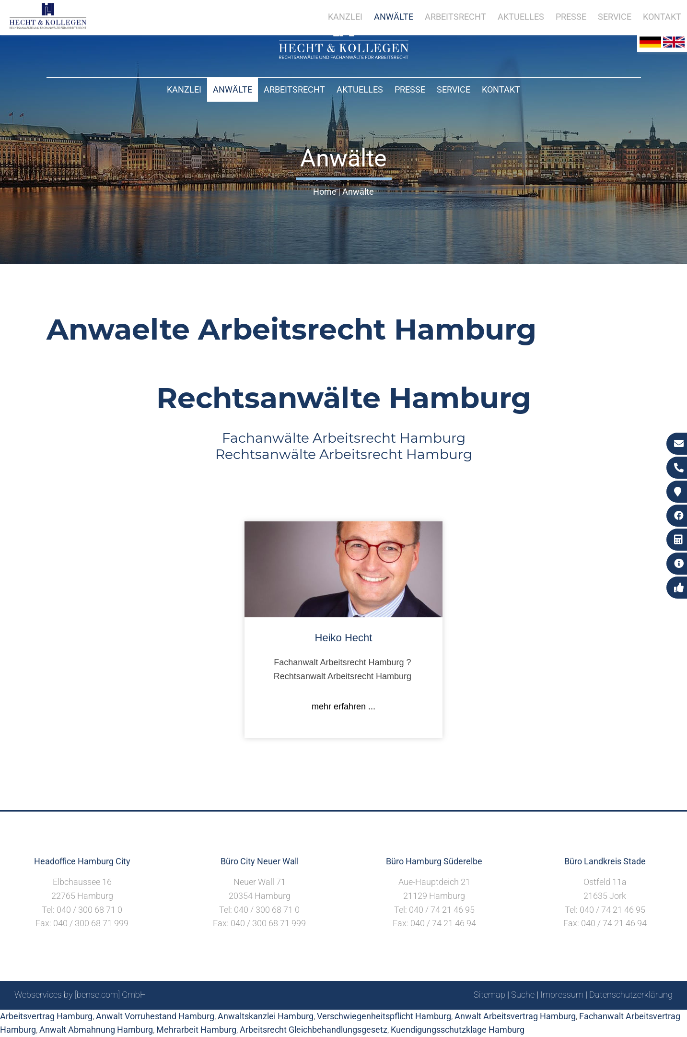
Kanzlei (184, 89)
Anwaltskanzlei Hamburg (266, 1016)
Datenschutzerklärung (631, 995)
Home (325, 192)
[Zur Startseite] (343, 56)
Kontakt (501, 89)
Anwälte (232, 89)
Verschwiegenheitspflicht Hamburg (384, 1016)
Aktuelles (360, 89)
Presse (410, 89)
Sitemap (489, 995)
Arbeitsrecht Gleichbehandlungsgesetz (313, 1030)
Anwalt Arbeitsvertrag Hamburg (515, 1016)
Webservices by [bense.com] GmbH (80, 995)
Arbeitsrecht (294, 89)
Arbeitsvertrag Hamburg (46, 1016)
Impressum (561, 995)
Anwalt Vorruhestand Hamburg (155, 1016)
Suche (523, 995)
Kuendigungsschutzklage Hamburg (457, 1030)
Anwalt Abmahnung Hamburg (96, 1030)
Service (453, 89)
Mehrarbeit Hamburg (196, 1030)
